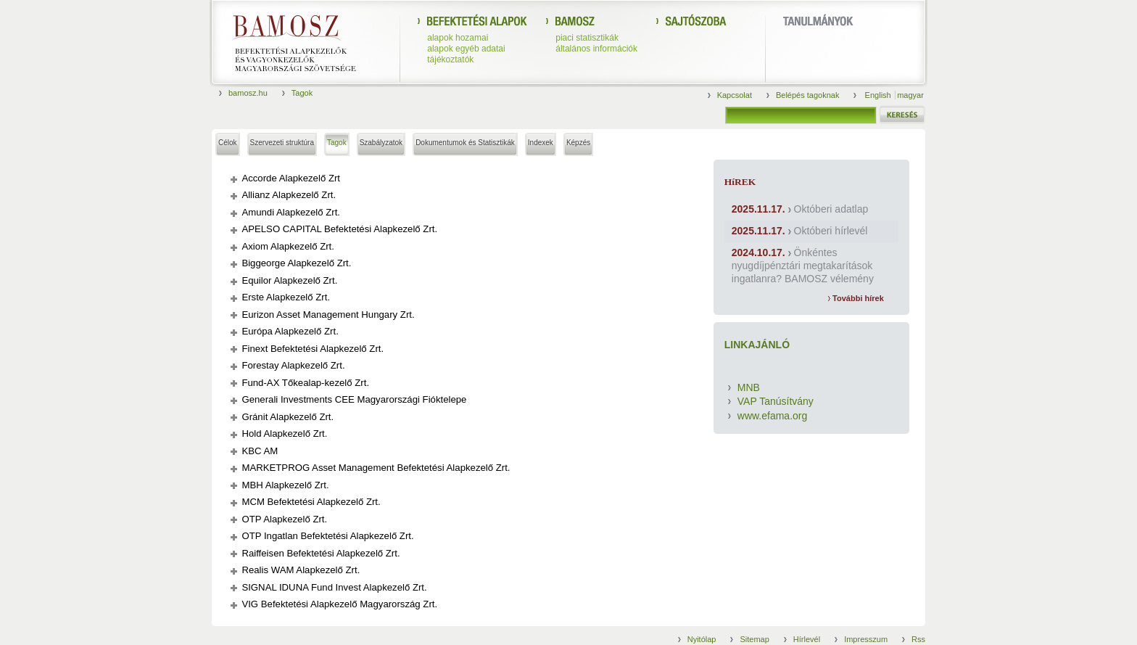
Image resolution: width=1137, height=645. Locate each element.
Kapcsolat (734, 95)
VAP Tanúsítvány (775, 401)
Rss (918, 639)
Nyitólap (701, 639)
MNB (748, 387)
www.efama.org (772, 416)
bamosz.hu (248, 93)
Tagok (302, 93)
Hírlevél (806, 639)
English (879, 95)
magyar (910, 95)
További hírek (856, 298)
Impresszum (866, 639)
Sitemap (754, 639)
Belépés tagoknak (807, 95)
